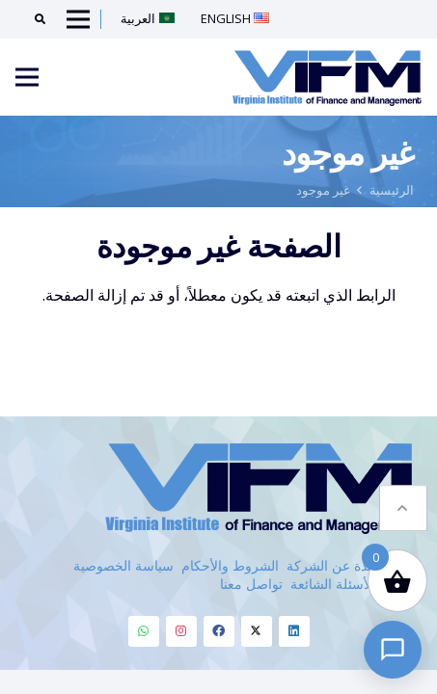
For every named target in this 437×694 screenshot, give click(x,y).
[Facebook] (219, 631)
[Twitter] (256, 631)
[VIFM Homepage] (327, 77)
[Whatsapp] (143, 631)
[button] (403, 497)
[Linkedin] (294, 631)
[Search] (33, 19)
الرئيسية (391, 190)
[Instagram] (181, 631)
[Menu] (27, 77)
